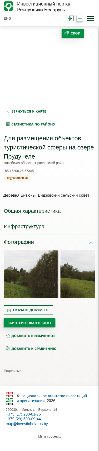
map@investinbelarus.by (27, 424)
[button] (9, 273)
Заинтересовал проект (30, 322)
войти (71, 18)
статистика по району (33, 124)
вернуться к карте (28, 111)
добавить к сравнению (31, 348)
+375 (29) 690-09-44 (23, 419)
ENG (7, 18)
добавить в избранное (30, 335)
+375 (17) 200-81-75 (23, 414)
